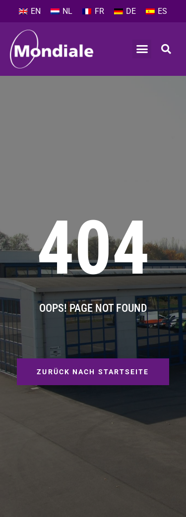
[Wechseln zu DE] (125, 11)
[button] (141, 49)
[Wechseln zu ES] (156, 11)
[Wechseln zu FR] (93, 11)
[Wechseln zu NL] (61, 11)
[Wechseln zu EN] (30, 11)
